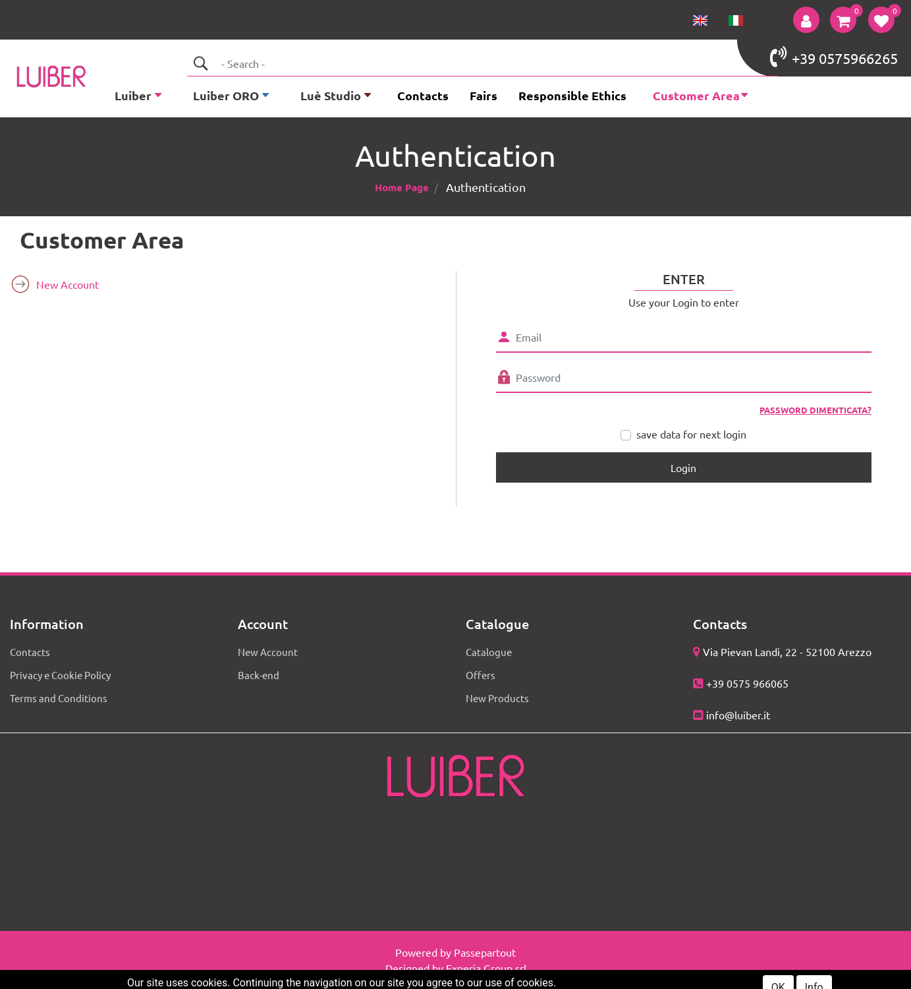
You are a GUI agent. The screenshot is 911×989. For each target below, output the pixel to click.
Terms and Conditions (58, 698)
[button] (806, 20)
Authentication (486, 187)
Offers (480, 675)
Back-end (258, 675)
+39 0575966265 (834, 56)
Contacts (423, 95)
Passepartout (485, 952)
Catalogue (489, 651)
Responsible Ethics (572, 95)
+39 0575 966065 (747, 683)
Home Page (402, 187)
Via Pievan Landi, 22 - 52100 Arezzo (787, 651)
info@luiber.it (738, 714)
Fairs (483, 95)
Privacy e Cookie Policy (60, 675)
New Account (67, 284)
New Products (497, 698)
